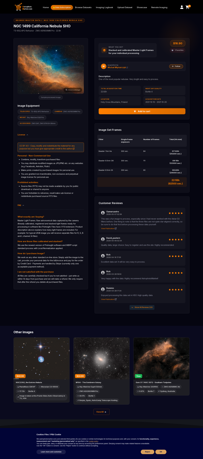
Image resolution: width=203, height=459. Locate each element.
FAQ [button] (21, 205)
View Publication (109, 229)
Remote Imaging (159, 7)
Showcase (142, 7)
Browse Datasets (83, 7)
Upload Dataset (124, 7)
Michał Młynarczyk (118, 67)
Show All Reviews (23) (142, 307)
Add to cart (142, 111)
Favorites (178, 50)
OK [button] (161, 452)
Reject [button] (147, 452)
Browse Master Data (28, 20)
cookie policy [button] (93, 441)
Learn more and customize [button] (51, 452)
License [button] (23, 134)
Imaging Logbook (104, 7)
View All (101, 412)
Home (46, 7)
